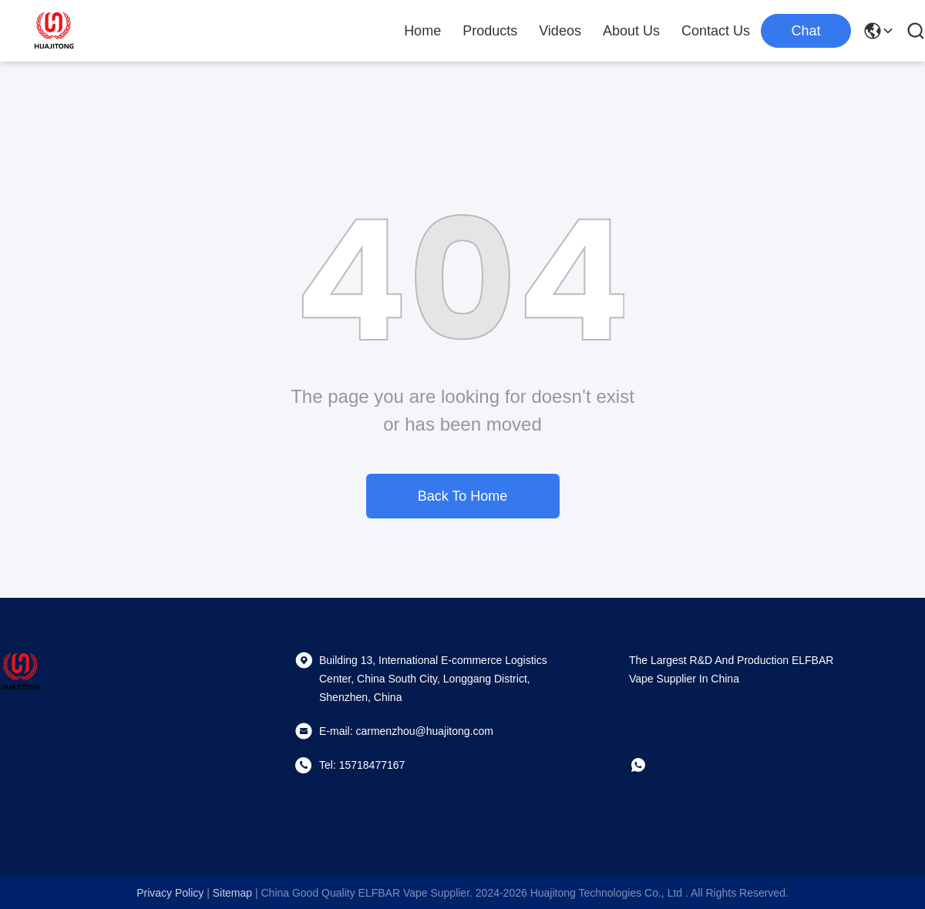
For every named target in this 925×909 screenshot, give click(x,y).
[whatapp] (649, 765)
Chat (805, 31)
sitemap (232, 893)
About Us (631, 31)
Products (489, 31)
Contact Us (715, 31)
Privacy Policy (170, 893)
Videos (560, 31)
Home (422, 31)
